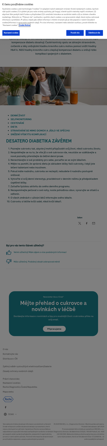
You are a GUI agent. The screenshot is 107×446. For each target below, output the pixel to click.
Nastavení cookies (11, 31)
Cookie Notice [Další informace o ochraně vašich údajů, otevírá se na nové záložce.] (24, 23)
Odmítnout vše (94, 31)
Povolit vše (75, 31)
